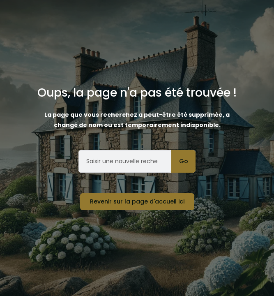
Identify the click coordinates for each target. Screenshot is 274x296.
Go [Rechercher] (183, 161)
